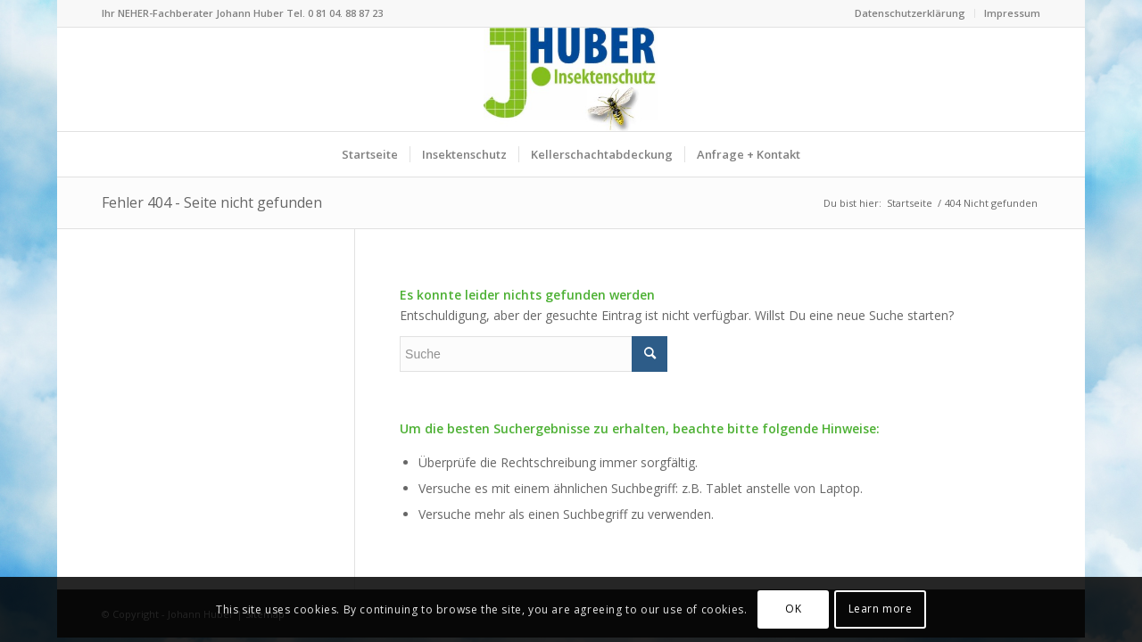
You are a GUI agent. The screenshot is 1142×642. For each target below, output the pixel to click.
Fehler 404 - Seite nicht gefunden (212, 202)
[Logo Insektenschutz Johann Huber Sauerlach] (571, 79)
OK (793, 608)
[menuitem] (910, 13)
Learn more (880, 608)
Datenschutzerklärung (910, 13)
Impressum (1012, 13)
